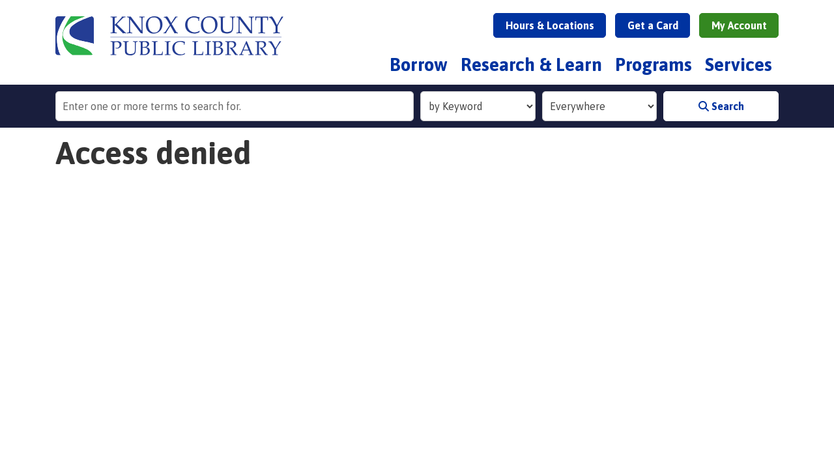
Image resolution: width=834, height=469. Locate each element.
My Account (739, 25)
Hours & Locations (550, 25)
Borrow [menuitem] (419, 64)
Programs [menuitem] (653, 64)
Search (721, 106)
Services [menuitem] (738, 64)
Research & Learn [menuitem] (531, 64)
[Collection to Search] (599, 106)
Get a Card (652, 25)
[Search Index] (478, 106)
